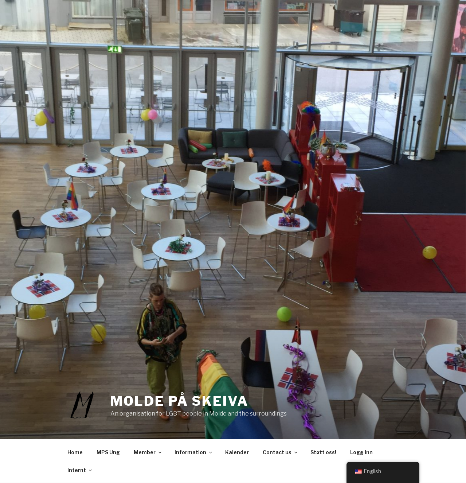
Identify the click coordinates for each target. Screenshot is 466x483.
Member (148, 452)
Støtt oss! (323, 452)
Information (194, 452)
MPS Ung (108, 452)
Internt (80, 470)
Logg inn (361, 452)
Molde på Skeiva (179, 401)
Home (75, 452)
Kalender (237, 452)
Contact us (280, 452)
